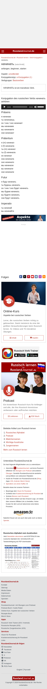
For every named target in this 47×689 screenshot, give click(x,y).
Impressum (5, 593)
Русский (27, 670)
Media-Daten (6, 590)
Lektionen (13, 416)
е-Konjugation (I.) (24, 77)
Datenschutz (6, 596)
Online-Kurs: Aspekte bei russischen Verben (17, 611)
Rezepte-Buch (6, 613)
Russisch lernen (22, 58)
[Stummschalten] (35, 107)
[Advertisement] (23, 24)
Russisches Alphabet (15, 433)
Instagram (6, 663)
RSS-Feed (6, 666)
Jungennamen (12, 445)
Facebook (6, 650)
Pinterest (6, 658)
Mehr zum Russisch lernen (15, 450)
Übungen (9, 473)
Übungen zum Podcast (23, 471)
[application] (23, 106)
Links (3, 640)
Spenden (4, 599)
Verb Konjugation (36, 58)
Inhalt (13, 338)
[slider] (20, 107)
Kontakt (4, 585)
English (19, 670)
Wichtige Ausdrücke (15, 442)
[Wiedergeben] (4, 107)
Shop (39, 479)
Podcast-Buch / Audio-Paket (11, 608)
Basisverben (18, 80)
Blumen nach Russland (20, 496)
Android (16, 481)
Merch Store (24, 481)
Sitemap (4, 588)
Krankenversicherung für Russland (28, 494)
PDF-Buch (34, 416)
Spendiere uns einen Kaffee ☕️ (17, 484)
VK (3, 661)
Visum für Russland (24, 491)
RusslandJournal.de (8, 58)
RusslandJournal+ (23, 468)
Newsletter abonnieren (15, 536)
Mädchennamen (13, 439)
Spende (6, 520)
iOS (11, 481)
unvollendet (14, 74)
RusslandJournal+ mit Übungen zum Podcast (18, 605)
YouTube (6, 652)
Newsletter (6, 647)
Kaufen (34, 338)
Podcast (9, 436)
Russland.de (23, 51)
